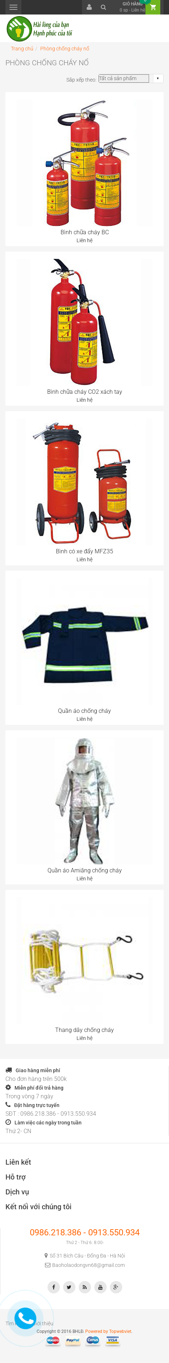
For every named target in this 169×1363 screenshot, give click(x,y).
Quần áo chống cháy (84, 710)
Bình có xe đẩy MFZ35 (84, 551)
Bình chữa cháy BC (85, 232)
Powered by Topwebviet (108, 1331)
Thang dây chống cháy (84, 1030)
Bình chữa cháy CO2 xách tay (84, 391)
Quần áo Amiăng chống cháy (85, 870)
